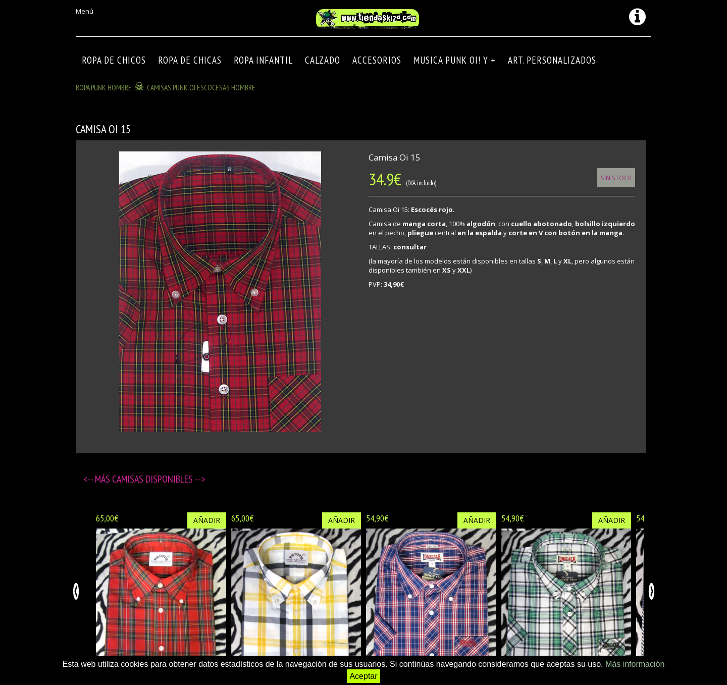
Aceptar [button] (363, 676)
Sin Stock (616, 178)
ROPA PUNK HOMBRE (104, 87)
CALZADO (322, 60)
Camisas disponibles (153, 479)
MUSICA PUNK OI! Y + (454, 60)
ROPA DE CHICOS (114, 60)
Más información (634, 664)
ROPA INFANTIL (263, 60)
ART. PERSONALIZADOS (552, 60)
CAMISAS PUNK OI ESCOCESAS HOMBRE (201, 87)
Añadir (206, 520)
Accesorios (376, 60)
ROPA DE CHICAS (190, 60)
